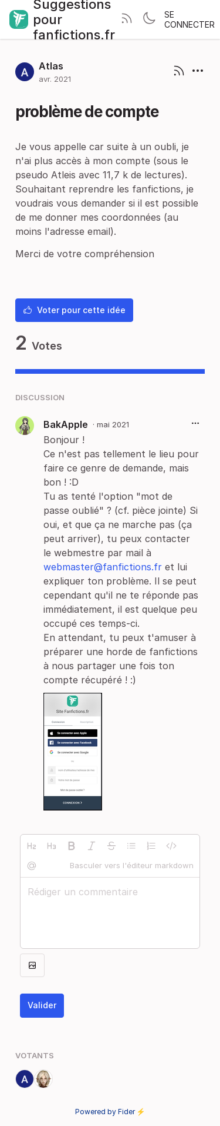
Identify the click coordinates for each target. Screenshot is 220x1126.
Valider (42, 1005)
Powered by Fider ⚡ (110, 1111)
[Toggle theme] (149, 19)
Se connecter (189, 19)
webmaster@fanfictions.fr (102, 567)
